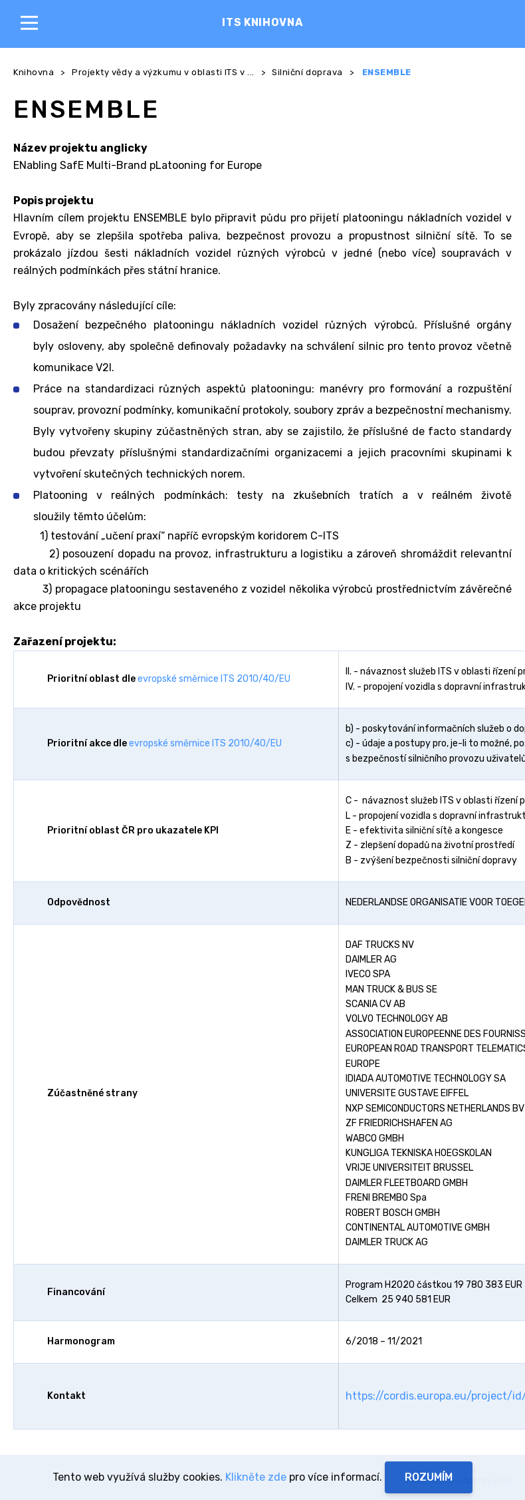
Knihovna (33, 72)
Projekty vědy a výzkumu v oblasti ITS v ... (163, 72)
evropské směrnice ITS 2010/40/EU (214, 678)
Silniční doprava (307, 72)
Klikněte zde (255, 1477)
